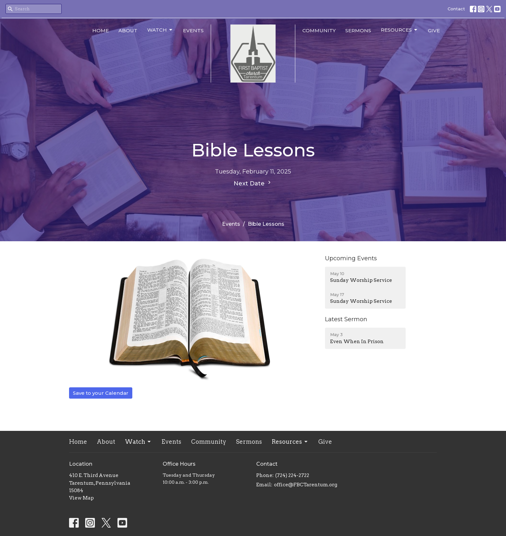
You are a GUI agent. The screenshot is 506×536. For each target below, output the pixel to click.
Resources (399, 30)
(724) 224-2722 (292, 475)
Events (193, 30)
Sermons (358, 30)
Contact (456, 8)
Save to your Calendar (100, 393)
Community (319, 30)
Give (434, 30)
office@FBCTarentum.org (305, 485)
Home (100, 30)
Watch (160, 30)
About (127, 30)
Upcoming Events (351, 258)
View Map (81, 498)
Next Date (253, 183)
